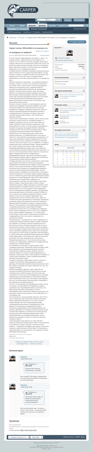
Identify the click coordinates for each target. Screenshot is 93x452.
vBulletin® (46, 445)
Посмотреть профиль (62, 58)
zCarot (49, 449)
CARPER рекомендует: (14, 32)
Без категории (20, 338)
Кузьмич (22, 37)
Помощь (68, 20)
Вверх (83, 437)
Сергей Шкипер (59, 137)
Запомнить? (42, 23)
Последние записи (13, 29)
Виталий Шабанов (72, 136)
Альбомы (52, 26)
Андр (76, 134)
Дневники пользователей (39, 29)
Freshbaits (37, 32)
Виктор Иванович (60, 136)
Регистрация (79, 20)
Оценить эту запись (41, 51)
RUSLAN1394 (70, 134)
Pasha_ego (62, 134)
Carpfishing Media (47, 32)
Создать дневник (76, 42)
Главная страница (36, 344)
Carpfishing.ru (27, 32)
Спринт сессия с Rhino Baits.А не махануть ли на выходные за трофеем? (72, 95)
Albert (56, 134)
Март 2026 (70, 148)
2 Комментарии (44, 55)
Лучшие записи (25, 29)
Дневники (32, 26)
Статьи (12, 26)
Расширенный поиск (79, 29)
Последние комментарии (63, 91)
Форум (22, 26)
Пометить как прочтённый (64, 60)
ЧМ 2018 (62, 121)
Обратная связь (68, 437)
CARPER (77, 437)
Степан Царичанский (71, 137)
